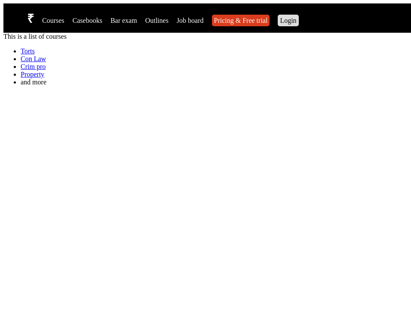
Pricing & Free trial (241, 20)
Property (32, 74)
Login (288, 20)
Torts (28, 51)
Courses (53, 20)
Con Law (33, 58)
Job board (190, 20)
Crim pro (33, 66)
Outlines (157, 20)
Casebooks (87, 20)
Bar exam (123, 20)
